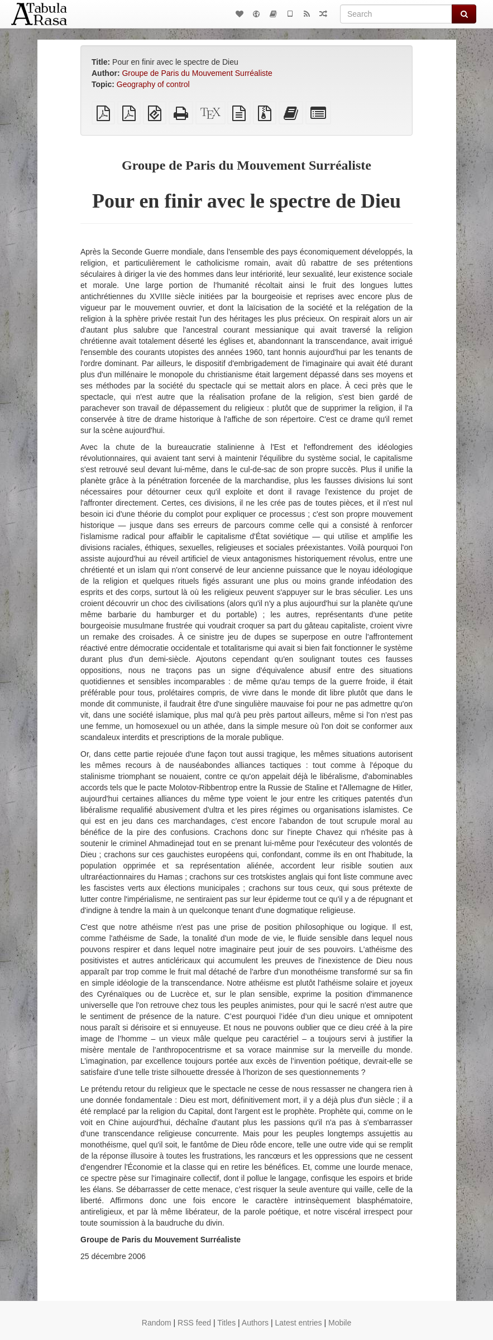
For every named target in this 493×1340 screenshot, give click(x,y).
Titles (226, 1322)
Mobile (339, 1322)
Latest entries (298, 1322)
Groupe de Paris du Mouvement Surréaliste (197, 73)
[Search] (396, 13)
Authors (255, 1322)
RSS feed (194, 1322)
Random (156, 1322)
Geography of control (153, 84)
